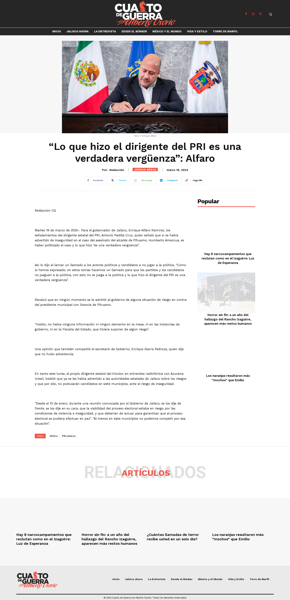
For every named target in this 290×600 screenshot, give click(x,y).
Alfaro (54, 435)
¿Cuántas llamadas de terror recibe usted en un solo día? (173, 536)
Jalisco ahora (145, 169)
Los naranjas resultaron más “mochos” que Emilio (238, 536)
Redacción (116, 170)
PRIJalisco (69, 435)
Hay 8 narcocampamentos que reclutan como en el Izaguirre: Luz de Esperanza (228, 258)
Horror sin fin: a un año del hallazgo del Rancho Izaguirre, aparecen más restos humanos (228, 319)
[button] (270, 14)
